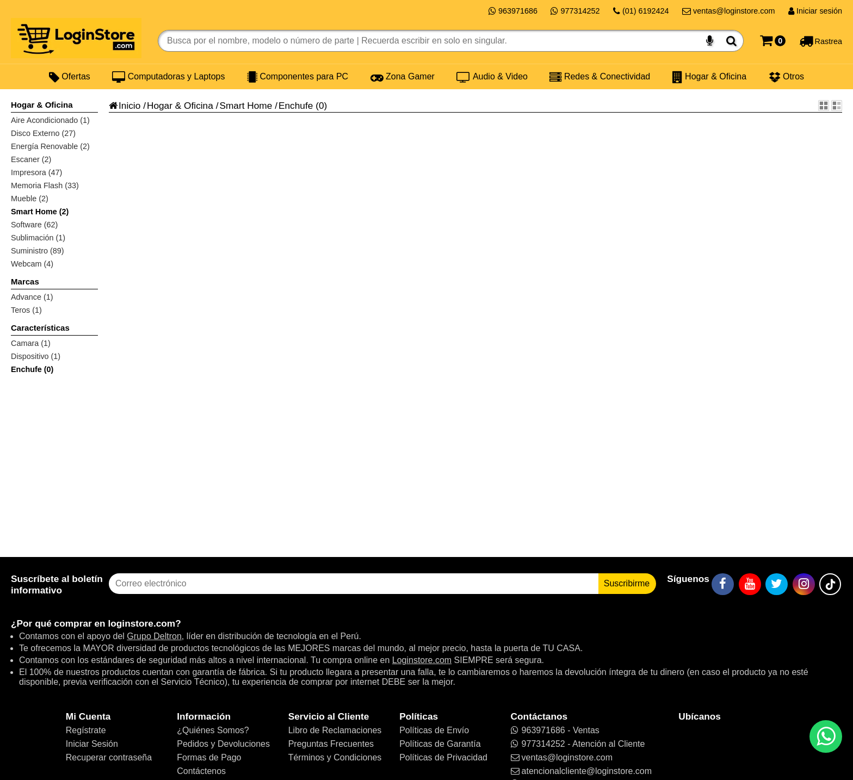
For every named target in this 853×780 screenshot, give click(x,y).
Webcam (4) (32, 263)
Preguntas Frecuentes (331, 743)
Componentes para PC (297, 77)
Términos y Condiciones (335, 757)
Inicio (124, 105)
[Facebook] (723, 584)
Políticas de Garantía (439, 743)
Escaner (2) (31, 159)
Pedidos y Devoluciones (223, 743)
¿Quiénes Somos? (213, 730)
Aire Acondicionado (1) (50, 120)
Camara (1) (31, 343)
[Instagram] (804, 584)
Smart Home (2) (40, 211)
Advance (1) (32, 297)
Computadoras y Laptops (168, 77)
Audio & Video (492, 77)
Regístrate (86, 730)
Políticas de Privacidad (443, 757)
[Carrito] (773, 40)
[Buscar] (731, 41)
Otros (787, 77)
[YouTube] (750, 584)
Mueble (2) (29, 198)
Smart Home (245, 105)
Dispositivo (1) (35, 356)
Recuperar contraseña (109, 757)
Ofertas (69, 77)
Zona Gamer (402, 77)
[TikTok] (830, 584)
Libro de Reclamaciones (335, 730)
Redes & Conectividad (599, 77)
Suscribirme (627, 583)
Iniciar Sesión (92, 743)
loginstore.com (141, 623)
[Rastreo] (820, 41)
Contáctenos (201, 771)
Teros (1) (26, 310)
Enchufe (296, 105)
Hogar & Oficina (709, 77)
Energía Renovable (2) (50, 146)
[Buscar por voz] (710, 41)
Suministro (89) (37, 250)
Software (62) (34, 224)
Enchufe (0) (32, 369)
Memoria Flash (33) (45, 185)
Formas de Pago (209, 757)
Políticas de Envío (434, 730)
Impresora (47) (36, 172)
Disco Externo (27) (43, 133)
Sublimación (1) (38, 237)
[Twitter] (776, 584)
